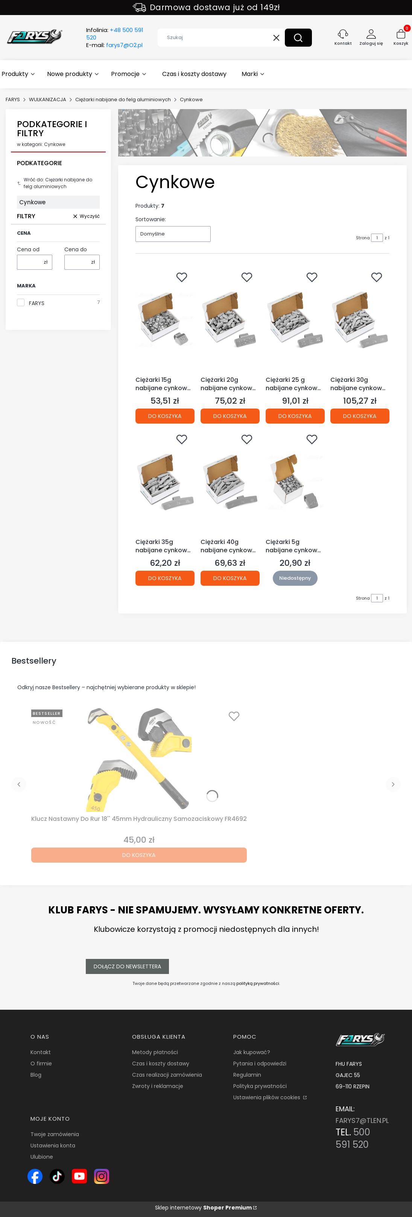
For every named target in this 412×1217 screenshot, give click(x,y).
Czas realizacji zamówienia (167, 1075)
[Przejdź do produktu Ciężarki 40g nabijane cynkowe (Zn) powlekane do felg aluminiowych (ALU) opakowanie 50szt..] (230, 482)
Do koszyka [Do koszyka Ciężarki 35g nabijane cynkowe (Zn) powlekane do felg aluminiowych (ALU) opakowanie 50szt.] (164, 578)
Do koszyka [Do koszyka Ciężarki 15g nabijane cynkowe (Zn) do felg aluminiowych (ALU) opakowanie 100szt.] (164, 416)
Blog (35, 1075)
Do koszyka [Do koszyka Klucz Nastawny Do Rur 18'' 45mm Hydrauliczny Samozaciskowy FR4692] (138, 855)
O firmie (41, 1063)
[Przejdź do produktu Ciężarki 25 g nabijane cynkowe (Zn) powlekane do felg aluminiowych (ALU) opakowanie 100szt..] (295, 320)
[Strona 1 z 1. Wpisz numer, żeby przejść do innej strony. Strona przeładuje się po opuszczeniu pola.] (377, 238)
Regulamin (247, 1075)
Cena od (28, 249)
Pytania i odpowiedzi (259, 1063)
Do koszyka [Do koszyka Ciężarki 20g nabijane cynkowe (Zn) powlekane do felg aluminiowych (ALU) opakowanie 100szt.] (229, 416)
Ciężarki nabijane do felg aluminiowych (123, 99)
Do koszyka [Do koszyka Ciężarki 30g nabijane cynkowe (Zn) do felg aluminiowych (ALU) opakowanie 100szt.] (360, 416)
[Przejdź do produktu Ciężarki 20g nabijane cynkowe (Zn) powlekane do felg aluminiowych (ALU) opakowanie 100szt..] (230, 320)
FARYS (13, 99)
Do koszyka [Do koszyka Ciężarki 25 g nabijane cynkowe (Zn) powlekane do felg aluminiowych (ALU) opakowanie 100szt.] (295, 416)
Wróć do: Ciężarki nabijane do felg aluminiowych (54, 183)
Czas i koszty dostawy (160, 1063)
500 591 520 (353, 1138)
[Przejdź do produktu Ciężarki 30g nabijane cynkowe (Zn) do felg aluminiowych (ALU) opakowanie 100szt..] (359, 320)
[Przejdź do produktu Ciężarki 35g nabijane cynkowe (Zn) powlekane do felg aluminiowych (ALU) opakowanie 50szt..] (165, 482)
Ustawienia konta (52, 1145)
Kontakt (40, 1052)
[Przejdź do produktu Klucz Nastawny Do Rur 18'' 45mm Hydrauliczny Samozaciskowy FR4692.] (139, 759)
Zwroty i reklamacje (157, 1086)
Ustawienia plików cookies (267, 1097)
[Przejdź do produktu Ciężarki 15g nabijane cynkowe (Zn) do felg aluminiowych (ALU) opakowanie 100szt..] (165, 320)
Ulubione (41, 1157)
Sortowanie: (150, 219)
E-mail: (114, 45)
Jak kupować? (251, 1052)
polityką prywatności (257, 983)
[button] (298, 38)
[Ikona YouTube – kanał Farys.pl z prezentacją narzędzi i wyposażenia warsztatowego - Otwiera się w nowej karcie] (79, 1176)
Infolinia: (114, 33)
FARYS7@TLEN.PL (362, 1120)
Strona (363, 238)
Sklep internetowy (203, 1207)
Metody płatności (155, 1052)
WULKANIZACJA (47, 99)
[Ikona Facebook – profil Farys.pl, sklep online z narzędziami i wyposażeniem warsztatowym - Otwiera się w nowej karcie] (35, 1176)
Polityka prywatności (260, 1086)
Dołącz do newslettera (127, 966)
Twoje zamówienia (54, 1134)
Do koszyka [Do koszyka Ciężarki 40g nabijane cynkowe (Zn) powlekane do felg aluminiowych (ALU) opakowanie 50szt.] (229, 578)
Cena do (75, 249)
